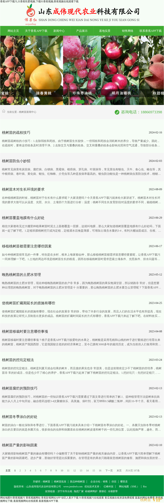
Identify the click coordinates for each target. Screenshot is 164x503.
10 (62, 470)
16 (100, 470)
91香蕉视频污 (17, 497)
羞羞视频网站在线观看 (25, 501)
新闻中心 (59, 30)
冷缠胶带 (113, 491)
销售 (105, 481)
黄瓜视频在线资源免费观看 (119, 497)
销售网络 (127, 30)
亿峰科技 (108, 486)
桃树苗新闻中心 (27, 112)
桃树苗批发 (60, 481)
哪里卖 (124, 481)
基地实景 (104, 30)
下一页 (109, 470)
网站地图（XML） (129, 486)
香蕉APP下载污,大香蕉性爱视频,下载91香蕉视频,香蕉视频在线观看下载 (39, 1)
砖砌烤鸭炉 (91, 491)
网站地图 (5, 497)
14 (87, 470)
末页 (119, 470)
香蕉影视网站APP (50, 497)
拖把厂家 (79, 491)
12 (74, 470)
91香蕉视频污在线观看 (91, 497)
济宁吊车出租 (64, 491)
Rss (145, 486)
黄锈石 (102, 491)
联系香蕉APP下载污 (151, 32)
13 (81, 470)
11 (68, 470)
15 (94, 470)
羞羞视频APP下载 (48, 501)
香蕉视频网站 (33, 497)
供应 (114, 481)
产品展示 (82, 30)
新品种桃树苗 (77, 481)
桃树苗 (46, 481)
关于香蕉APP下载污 (36, 32)
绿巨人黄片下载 (70, 497)
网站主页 (13, 30)
